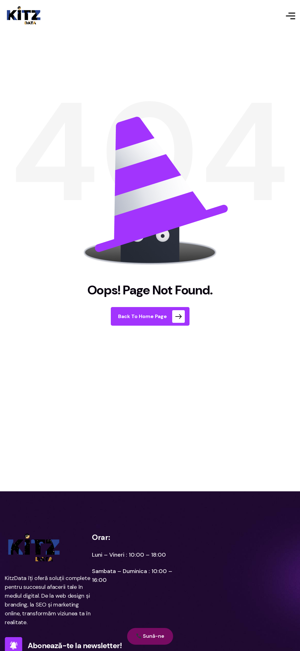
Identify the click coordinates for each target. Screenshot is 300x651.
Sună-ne (150, 636)
